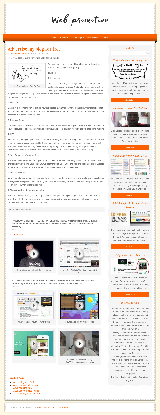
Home (41, 407)
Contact (48, 407)
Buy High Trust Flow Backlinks (86, 38)
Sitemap (105, 38)
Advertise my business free (26, 393)
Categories (65, 38)
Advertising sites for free (25, 382)
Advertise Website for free (26, 385)
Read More (130, 100)
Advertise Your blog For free (27, 391)
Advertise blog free (22, 388)
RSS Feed (64, 407)
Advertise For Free (21, 53)
